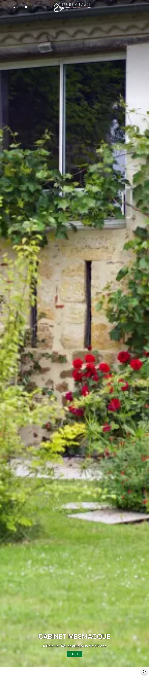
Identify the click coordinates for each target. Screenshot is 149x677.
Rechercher (74, 621)
